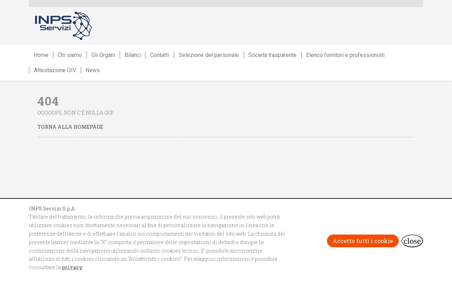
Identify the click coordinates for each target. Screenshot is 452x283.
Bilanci (133, 55)
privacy (72, 267)
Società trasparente (272, 55)
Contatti (159, 55)
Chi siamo (70, 55)
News (92, 70)
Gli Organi (103, 55)
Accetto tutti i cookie (363, 240)
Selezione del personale (209, 55)
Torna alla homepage (70, 126)
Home (41, 55)
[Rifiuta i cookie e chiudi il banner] (412, 241)
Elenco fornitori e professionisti (345, 55)
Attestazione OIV (55, 70)
